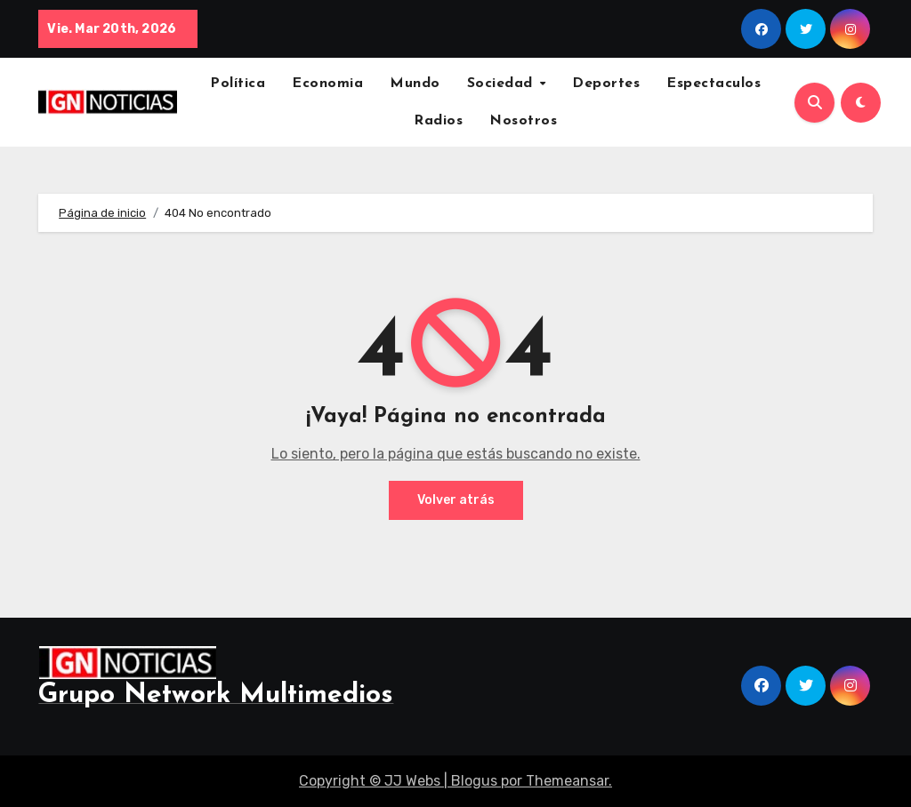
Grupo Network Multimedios (215, 695)
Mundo (415, 83)
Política (237, 83)
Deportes (606, 83)
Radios (438, 121)
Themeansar (567, 780)
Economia (327, 83)
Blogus (474, 780)
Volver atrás (456, 499)
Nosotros (523, 121)
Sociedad (502, 83)
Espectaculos (713, 83)
